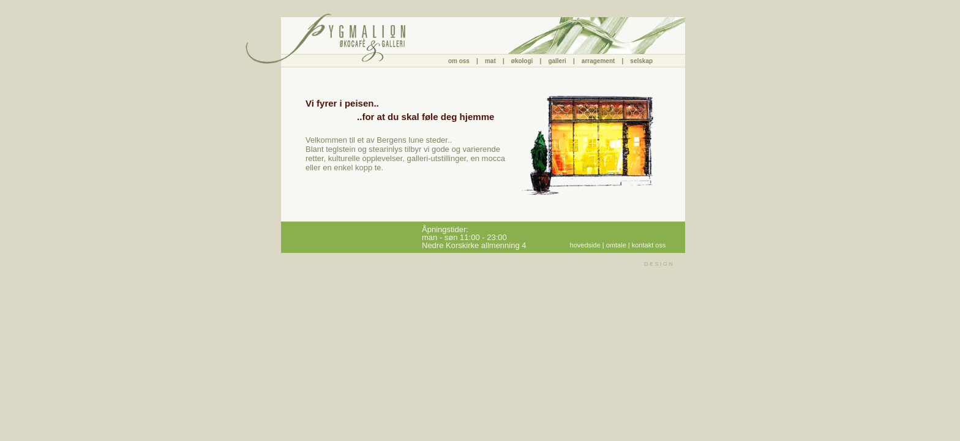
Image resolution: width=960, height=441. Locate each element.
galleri (558, 61)
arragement (598, 61)
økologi (523, 61)
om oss (459, 61)
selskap (641, 61)
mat (490, 61)
